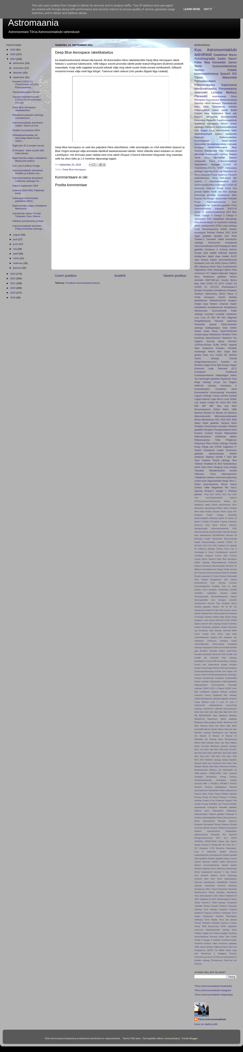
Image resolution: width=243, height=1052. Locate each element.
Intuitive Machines (229, 627)
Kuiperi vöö (232, 671)
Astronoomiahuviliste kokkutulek (210, 185)
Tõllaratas (199, 474)
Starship (198, 103)
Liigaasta (224, 698)
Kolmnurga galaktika (204, 195)
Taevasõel (232, 889)
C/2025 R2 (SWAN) (226, 355)
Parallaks (198, 426)
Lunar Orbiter (230, 399)
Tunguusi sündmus (212, 913)
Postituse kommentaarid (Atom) (83, 283)
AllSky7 (219, 508)
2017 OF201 (215, 494)
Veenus (199, 69)
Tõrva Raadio (210, 920)
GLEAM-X (198, 593)
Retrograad (208, 824)
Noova (224, 263)
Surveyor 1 (219, 872)
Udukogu (198, 242)
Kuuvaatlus (231, 392)
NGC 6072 (202, 753)
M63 (216, 712)
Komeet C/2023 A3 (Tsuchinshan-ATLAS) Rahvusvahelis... (25, 84)
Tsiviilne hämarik (211, 906)
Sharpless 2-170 (206, 848)
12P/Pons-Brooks (202, 345)
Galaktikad (220, 54)
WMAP (222, 950)
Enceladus (208, 290)
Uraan (215, 110)
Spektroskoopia (216, 453)
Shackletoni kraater (213, 450)
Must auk (231, 113)
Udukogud (218, 270)
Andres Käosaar (212, 511)
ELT (196, 573)
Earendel (202, 573)
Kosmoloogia (206, 668)
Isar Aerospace (201, 630)
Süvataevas (199, 889)
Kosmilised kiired (226, 389)
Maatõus (233, 715)
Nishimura (224, 766)
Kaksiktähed (200, 307)
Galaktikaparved (203, 134)
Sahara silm (223, 841)
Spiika (222, 862)
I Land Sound (208, 620)
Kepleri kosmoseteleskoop (223, 260)
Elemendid (232, 576)
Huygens (232, 300)
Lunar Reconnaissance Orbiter (210, 229)
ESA (209, 219)
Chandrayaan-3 (229, 287)
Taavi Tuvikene (202, 460)
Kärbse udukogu (201, 681)
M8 (195, 715)
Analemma (207, 348)
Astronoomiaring (201, 532)
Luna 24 (223, 702)
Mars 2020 (201, 106)
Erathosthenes (200, 583)
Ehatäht (233, 573)
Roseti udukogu (220, 443)
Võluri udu (232, 947)
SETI (218, 838)
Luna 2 (214, 702)
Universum (199, 273)
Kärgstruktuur (216, 681)
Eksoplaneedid (229, 116)
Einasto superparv (202, 576)
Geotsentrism (200, 603)
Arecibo (225, 280)
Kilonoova (216, 654)
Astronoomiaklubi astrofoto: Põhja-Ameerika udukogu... (28, 227)
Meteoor (216, 103)
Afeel (196, 348)
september (19, 77)
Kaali (228, 634)
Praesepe (220, 800)
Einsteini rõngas (202, 365)
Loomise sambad (228, 395)
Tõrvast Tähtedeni (202, 923)
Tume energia (230, 467)
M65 (221, 712)
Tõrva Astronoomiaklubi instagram (212, 990)
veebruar (18, 263)
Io (215, 222)
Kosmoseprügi (217, 392)
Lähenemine (199, 705)
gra (206, 957)
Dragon (220, 569)
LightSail (216, 698)
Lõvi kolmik (200, 402)
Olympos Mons (229, 423)
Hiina (207, 103)
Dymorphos (200, 219)
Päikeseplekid (201, 110)
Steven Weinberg (218, 868)
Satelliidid (199, 123)
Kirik (223, 654)
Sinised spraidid (230, 855)
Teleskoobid (210, 150)
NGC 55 (228, 749)
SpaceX (225, 73)
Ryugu (197, 447)
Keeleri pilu (217, 647)
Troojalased (232, 902)
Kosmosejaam (230, 668)
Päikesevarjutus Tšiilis (207, 440)
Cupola (197, 559)
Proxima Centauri (203, 433)
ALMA (216, 345)
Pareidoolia (213, 790)
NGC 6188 (212, 753)
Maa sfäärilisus (220, 715)
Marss (233, 54)
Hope (217, 256)
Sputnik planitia (229, 865)
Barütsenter (217, 539)
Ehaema (225, 573)
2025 (13, 54)
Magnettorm (212, 719)
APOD (224, 345)
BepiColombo (229, 140)
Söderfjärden (222, 882)
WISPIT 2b (212, 950)
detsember (19, 63)
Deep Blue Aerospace (74, 169)
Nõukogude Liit (230, 770)
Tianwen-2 (205, 902)
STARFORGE (211, 841)
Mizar (220, 739)
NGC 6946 (232, 753)
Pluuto (214, 175)
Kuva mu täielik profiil (205, 1024)
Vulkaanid (219, 208)
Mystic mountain (201, 746)
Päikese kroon (201, 811)
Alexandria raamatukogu (205, 508)
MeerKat (198, 413)
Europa (197, 253)
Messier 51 (231, 736)
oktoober (18, 72)
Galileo (206, 191)
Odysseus (204, 266)
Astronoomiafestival (226, 127)
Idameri (204, 624)
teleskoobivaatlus (205, 88)
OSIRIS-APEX (215, 773)
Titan (221, 150)
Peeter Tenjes (214, 794)
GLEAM (233, 590)
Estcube (222, 583)
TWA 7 (208, 889)
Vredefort (217, 940)
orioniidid (198, 280)
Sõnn (213, 879)
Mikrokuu (232, 413)
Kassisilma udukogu (227, 222)
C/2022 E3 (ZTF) (215, 283)
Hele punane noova (228, 610)
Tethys (234, 899)
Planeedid (200, 96)
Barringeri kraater (202, 539)
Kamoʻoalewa (218, 644)
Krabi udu (217, 171)
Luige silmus (217, 399)
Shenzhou (220, 848)
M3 (218, 317)
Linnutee (216, 92)
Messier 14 (218, 736)
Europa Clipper (229, 365)
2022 (13, 278)
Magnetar (232, 317)
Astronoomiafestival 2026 (224, 528)
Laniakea (233, 692)
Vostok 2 (198, 940)
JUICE (233, 256)
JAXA (197, 157)
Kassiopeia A (228, 385)
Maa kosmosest (214, 113)
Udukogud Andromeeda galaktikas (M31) (25, 199)
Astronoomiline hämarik (219, 532)
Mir (206, 739)
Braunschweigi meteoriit (213, 542)
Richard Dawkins (221, 824)
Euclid (220, 188)
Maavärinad (199, 719)
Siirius (213, 266)
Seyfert (197, 450)
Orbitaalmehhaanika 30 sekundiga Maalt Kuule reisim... (26, 138)
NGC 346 (209, 749)
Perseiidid (199, 120)
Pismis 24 (207, 797)
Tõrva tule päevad (228, 920)
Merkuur (231, 92)
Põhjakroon (231, 440)
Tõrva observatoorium (223, 474)
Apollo (224, 110)
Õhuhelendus (217, 960)
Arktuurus (198, 525)
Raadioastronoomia (216, 202)
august (17, 234)
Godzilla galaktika (202, 607)
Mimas (197, 419)
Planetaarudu (229, 103)
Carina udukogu (206, 358)
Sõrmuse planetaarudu (204, 882)
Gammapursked (201, 596)
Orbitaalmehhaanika (203, 780)
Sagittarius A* (230, 447)
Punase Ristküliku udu (212, 804)
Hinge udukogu (202, 382)
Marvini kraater (210, 729)
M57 (204, 406)
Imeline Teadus (228, 154)
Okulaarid (198, 777)
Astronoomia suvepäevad (222, 242)
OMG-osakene (200, 773)
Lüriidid (210, 402)
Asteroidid (200, 92)
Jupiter (221, 58)
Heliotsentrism (207, 613)
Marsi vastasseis (202, 175)
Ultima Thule (230, 270)
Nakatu (225, 760)
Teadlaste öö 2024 (208, 899)
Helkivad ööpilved (227, 253)
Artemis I (200, 181)
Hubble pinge (218, 617)
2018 (13, 297)
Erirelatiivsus (220, 290)
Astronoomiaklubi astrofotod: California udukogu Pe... (27, 179)
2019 (13, 292)
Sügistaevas (200, 270)
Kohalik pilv (200, 658)
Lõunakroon (208, 709)
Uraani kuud (200, 481)
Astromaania (33, 23)
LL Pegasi (219, 688)
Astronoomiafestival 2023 (206, 246)
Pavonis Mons (200, 794)
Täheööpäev (231, 916)
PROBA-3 (224, 783)
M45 (196, 406)
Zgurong (198, 491)
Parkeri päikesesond (228, 790)
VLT (208, 273)
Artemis (232, 106)
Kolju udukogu (229, 658)
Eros (213, 583)
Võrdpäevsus (200, 950)
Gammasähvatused (219, 596)
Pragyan (228, 800)
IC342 (227, 620)
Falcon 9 (232, 294)
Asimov (223, 525)
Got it (208, 9)
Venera (233, 276)
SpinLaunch (231, 862)
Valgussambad (214, 481)
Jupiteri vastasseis (226, 134)
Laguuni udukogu (203, 395)
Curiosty (224, 249)
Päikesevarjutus (204, 84)
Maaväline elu (230, 171)
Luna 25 (205, 317)
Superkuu (222, 175)
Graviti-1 (216, 607)
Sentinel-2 (205, 845)
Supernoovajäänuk (226, 120)
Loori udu (209, 263)
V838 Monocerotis (210, 926)
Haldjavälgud (222, 375)
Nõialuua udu (215, 770)
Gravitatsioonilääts (217, 144)
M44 (211, 712)
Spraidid (218, 236)
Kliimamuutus (201, 310)
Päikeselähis (217, 811)
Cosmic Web (221, 556)
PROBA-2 (214, 783)
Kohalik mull (231, 654)
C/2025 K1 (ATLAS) (206, 287)
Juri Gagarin (230, 382)
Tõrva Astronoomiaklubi (223, 161)
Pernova (198, 797)
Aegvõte (233, 345)
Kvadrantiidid (231, 678)
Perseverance (228, 88)
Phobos (220, 232)
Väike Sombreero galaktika (224, 943)
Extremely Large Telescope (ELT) (215, 368)
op (222, 957)
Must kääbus (231, 743)
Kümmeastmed (217, 685)
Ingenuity (207, 171)
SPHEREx (198, 841)
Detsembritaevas (219, 562)
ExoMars (216, 586)
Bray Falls (199, 283)
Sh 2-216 (226, 845)
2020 (13, 288)
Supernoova (229, 84)
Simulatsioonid (216, 855)
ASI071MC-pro (212, 280)
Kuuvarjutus (212, 99)
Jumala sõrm (208, 634)
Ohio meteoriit (230, 773)
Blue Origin (223, 351)
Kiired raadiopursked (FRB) (207, 226)
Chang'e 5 (219, 215)
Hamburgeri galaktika (209, 379)
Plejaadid (211, 120)
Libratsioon (231, 314)
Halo (217, 610)
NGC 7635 (232, 756)
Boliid (234, 110)
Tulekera (223, 906)
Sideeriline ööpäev (216, 852)
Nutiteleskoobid (201, 770)
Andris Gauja (226, 511)
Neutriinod (216, 763)
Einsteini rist (229, 362)
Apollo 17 (198, 522)
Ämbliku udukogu (202, 960)
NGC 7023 (199, 756)
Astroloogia (199, 351)
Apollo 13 (223, 518)
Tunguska (223, 909)
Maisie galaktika (228, 719)
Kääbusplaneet (200, 685)
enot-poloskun (172, 1038)
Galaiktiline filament (217, 593)
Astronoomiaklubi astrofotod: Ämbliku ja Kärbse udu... (27, 172)
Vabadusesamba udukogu (218, 930)
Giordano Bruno (229, 603)
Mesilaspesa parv (220, 733)
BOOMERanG (219, 535)
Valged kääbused (219, 273)
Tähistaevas (218, 106)
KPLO (220, 634)
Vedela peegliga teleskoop (225, 933)
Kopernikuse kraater (217, 664)
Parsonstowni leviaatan (215, 426)
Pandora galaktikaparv (216, 787)
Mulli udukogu (207, 743)
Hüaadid (198, 620)
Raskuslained (209, 821)
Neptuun (199, 137)
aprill (16, 253)
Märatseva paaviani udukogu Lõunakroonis (28, 116)
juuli (15, 239)
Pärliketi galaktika (216, 814)
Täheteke (225, 334)
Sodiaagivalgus (212, 328)
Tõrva (214, 178)
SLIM (234, 232)
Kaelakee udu (230, 637)
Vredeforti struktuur (202, 943)
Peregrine (208, 430)
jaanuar (17, 267)
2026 (13, 49)
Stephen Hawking (202, 868)
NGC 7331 (221, 756)
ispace (221, 341)
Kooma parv (200, 664)
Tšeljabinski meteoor (204, 477)
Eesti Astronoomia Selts (223, 130)
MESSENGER (205, 715)
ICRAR (234, 620)
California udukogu (206, 549)
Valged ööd (207, 933)
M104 (223, 402)
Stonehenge (231, 868)
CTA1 (214, 545)
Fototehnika (223, 590)
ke (209, 957)
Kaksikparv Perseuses (205, 641)
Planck (216, 797)
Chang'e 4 (207, 215)
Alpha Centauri (230, 508)
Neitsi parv (207, 763)
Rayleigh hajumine (227, 821)
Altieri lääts (199, 511)
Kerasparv (213, 123)
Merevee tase (231, 729)
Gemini (221, 297)
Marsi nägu (225, 726)
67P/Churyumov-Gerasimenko (207, 501)
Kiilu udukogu (230, 191)
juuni (16, 244)
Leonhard (209, 314)
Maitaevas (198, 722)
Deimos (233, 249)
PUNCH (233, 783)
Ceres (211, 552)
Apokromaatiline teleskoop (206, 518)
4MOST (233, 498)
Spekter (215, 862)
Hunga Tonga (231, 617)
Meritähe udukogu (202, 733)
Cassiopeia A (200, 552)
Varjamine (227, 338)
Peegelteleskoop (202, 321)
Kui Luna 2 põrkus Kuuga (26, 165)
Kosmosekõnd (201, 392)
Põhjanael (230, 814)
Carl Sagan (201, 130)
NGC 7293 (210, 756)
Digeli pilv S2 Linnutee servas (28, 145)
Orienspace (221, 780)
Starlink (233, 453)
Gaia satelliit (209, 253)
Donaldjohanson (209, 569)
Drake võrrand (230, 569)
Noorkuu (233, 766)
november (18, 68)
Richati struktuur (210, 828)
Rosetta (233, 443)
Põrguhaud (199, 443)
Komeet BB (211, 661)
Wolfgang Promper (227, 953)
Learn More (192, 9)
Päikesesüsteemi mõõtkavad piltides (215, 436)
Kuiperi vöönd (200, 675)
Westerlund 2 (208, 953)
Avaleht (120, 275)
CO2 (209, 545)
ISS (234, 73)
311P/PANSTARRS (214, 498)
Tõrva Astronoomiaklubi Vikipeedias (213, 994)
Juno (207, 157)
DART (221, 168)
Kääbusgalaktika (229, 681)
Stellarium (199, 457)
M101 (217, 263)
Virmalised (211, 116)
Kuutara (197, 678)
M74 (230, 712)
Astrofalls (232, 348)
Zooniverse (199, 957)
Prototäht (232, 198)
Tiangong (217, 467)
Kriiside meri (220, 671)
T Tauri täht (230, 457)
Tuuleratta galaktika (220, 205)
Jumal (197, 634)
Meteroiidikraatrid (217, 147)
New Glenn (227, 763)
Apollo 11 (199, 212)
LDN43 (206, 688)
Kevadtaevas (230, 307)
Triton (210, 270)
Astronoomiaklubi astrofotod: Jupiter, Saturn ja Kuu (27, 124)
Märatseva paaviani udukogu (223, 746)
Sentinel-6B (216, 845)
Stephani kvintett (214, 457)
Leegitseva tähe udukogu (224, 695)
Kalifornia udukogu (205, 385)
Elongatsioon (215, 579)
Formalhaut (199, 372)
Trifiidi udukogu (218, 902)
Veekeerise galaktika (214, 276)
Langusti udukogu (219, 692)
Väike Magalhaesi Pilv (216, 487)
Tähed (198, 77)
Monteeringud (231, 739)
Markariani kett (230, 722)
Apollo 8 (225, 522)
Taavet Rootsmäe (219, 889)
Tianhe (197, 902)
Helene (197, 613)
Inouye (217, 382)
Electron (223, 576)
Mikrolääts (198, 739)
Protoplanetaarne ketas (225, 430)
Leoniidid (219, 314)
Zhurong (210, 341)
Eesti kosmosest (214, 573)
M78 (235, 712)
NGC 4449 (219, 749)
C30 (204, 545)
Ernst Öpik (216, 365)
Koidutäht (214, 658)
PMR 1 (206, 783)
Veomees (214, 937)
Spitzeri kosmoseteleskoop (206, 865)
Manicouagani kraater (213, 722)
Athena (211, 351)
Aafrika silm (230, 501)
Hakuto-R (210, 610)
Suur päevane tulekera (205, 875)
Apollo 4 (217, 522)
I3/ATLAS (220, 620)
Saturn (232, 58)
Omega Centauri (228, 777)
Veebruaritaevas (201, 937)
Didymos (210, 188)
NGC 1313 (199, 749)
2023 (13, 273)
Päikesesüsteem (205, 81)
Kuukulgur (232, 675)
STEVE (218, 447)
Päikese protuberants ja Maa (27, 221)
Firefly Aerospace (204, 297)
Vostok (234, 937)
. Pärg (206, 494)
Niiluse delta (207, 766)
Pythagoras (212, 807)
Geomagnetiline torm (204, 600)
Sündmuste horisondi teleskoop (221, 886)
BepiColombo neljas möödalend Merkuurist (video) (29, 159)
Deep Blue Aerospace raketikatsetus (24, 109)
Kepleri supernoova (228, 651)
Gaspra (233, 596)
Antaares (220, 348)
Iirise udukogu (215, 624)
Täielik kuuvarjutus (227, 239)
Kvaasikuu (219, 678)
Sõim (206, 879)
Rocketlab (215, 834)
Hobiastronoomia (217, 300)
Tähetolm (219, 916)
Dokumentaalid (218, 566)
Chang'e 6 (231, 215)
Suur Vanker (231, 872)
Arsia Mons (211, 525)
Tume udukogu (210, 909)
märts (16, 258)
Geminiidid (200, 144)
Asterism (233, 525)
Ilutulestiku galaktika (211, 627)
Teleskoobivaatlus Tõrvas (26, 92)
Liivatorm (233, 698)
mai (15, 249)
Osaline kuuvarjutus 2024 (26, 130)
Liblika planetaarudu (203, 698)
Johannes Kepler (228, 304)
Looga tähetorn (201, 702)
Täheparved (208, 916)
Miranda (213, 739)
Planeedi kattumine (226, 321)
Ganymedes (212, 154)
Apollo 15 (232, 518)
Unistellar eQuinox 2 (221, 923)
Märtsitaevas (208, 419)
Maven (221, 729)
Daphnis (212, 559)
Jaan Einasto (201, 260)
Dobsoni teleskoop (202, 566)
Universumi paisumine (226, 477)
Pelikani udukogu (229, 794)
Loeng (216, 395)
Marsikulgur (209, 198)
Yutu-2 (233, 487)
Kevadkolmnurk (215, 307)
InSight (197, 304)
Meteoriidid (229, 77)
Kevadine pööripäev (203, 654)
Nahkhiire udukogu (213, 760)
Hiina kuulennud (221, 613)
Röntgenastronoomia (203, 838)
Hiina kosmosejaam (204, 222)
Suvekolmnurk (230, 266)
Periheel (211, 232)
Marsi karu (214, 726)
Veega (225, 481)
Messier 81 (209, 413)
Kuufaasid (199, 263)
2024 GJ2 (226, 494)
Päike (198, 62)
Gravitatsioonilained (204, 375)
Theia (209, 467)
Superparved (207, 872)
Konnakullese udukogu (227, 661)
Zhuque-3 (209, 491)
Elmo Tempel (201, 579)
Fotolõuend (231, 372)
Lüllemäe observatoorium (225, 709)
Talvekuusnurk (200, 892)
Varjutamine (200, 164)
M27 (229, 402)
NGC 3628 (220, 419)
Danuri (204, 559)
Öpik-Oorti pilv (230, 960)
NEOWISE (219, 157)
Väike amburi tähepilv (203, 947)
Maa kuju (223, 406)
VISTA (223, 926)
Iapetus (197, 624)
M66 (225, 712)
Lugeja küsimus (202, 399)
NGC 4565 (231, 419)
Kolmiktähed (199, 661)
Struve (197, 872)
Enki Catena (230, 579)
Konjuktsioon (223, 195)
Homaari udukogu (204, 617)
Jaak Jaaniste (215, 630)
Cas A (234, 549)
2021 (13, 283)
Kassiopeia (207, 647)
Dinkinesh (232, 562)
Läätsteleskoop (215, 705)
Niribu (216, 766)
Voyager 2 (207, 940)
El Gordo (215, 576)
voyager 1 (221, 491)
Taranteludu (232, 892)
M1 (217, 402)
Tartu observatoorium (203, 896)
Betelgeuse (225, 246)
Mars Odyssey (201, 726)
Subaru (197, 331)
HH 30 (224, 607)
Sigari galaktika (202, 236)
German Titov (214, 603)
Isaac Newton (210, 304)
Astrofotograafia (204, 58)
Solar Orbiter (229, 328)
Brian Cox (208, 355)
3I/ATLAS (232, 208)
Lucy (196, 317)
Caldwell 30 (223, 545)
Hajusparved (199, 610)
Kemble (226, 647)
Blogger (193, 1038)
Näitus (197, 423)
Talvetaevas (214, 334)
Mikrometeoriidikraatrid (226, 416)
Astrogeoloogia (200, 528)
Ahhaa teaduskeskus (221, 505)
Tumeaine (211, 239)
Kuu (197, 50)
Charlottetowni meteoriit (226, 552)
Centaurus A (211, 249)
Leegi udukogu (229, 226)
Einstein (198, 290)
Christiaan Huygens (203, 556)
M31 (224, 317)
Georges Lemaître (227, 600)
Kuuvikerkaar (208, 678)
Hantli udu (216, 191)
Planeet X (224, 797)
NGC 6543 (222, 753)
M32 (207, 712)
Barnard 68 (231, 535)
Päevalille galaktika (228, 807)
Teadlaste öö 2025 (213, 464)
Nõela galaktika (210, 423)
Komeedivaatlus (202, 389)
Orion (234, 96)
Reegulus (198, 824)
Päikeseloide (230, 433)
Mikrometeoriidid (202, 416)
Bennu (233, 280)
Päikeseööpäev (201, 814)
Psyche (218, 433)
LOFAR (228, 688)
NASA (224, 123)
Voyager (215, 164)
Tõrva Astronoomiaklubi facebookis (213, 986)
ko (212, 957)
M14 (202, 712)
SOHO (234, 838)
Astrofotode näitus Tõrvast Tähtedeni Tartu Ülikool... (27, 215)
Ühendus (232, 341)
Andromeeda (219, 96)
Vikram (224, 484)
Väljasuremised (220, 947)
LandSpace (205, 692)
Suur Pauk (230, 236)
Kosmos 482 (218, 668)
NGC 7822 (199, 760)
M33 (234, 402)
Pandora (198, 787)
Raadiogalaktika (209, 818)
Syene (222, 875)
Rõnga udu (207, 447)
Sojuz (219, 266)
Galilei (234, 593)
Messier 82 (221, 413)
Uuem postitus (66, 275)
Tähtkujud (198, 920)
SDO (227, 232)
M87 (212, 406)
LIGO (212, 688)
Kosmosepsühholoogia (204, 671)
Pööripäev (199, 99)
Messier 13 (205, 736)
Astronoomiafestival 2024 (218, 212)
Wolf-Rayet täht (228, 178)
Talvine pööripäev (217, 892)
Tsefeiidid (198, 906)
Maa (207, 62)
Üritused (198, 964)
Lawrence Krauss (202, 695)
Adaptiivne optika (202, 505)
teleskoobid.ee (230, 957)
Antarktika (232, 515)
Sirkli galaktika (200, 858)
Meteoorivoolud (228, 99)
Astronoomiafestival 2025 (223, 181)
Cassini (198, 113)
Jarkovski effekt (230, 630)
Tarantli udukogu (221, 460)
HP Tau (233, 607)
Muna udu (219, 743)
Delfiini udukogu (202, 562)
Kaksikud (224, 641)
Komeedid (219, 62)
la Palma (217, 957)
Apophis (233, 522)
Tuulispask (226, 913)
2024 (13, 59)
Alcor (234, 505)
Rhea (208, 443)
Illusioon (225, 624)
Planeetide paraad (205, 324)
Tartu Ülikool (219, 896)
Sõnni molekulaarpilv (227, 879)
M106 (196, 712)
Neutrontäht (221, 198)
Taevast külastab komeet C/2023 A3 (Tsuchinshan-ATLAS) (27, 99)
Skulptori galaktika (215, 858)
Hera (234, 379)
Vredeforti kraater (229, 940)
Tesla (203, 467)
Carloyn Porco (222, 549)
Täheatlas (199, 470)
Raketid (198, 116)
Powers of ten (209, 800)
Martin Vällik (230, 409)
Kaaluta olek (216, 637)
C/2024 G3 (231, 283)
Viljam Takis (224, 937)
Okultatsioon (211, 777)
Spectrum (206, 862)
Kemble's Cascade (208, 651)
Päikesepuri (232, 811)
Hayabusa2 (225, 379)
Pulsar (197, 202)
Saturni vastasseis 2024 (25, 185)
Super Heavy (211, 331)
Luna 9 (233, 702)
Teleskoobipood (223, 899)
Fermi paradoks (209, 590)
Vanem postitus (174, 275)
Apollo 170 (208, 522)
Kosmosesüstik (219, 310)
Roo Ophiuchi (229, 834)
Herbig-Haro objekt (204, 256)
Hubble (225, 256)
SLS (225, 838)
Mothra (197, 743)
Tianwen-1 (199, 239)
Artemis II (209, 127)
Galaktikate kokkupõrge (225, 219)
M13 (213, 317)
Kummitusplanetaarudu (217, 675)
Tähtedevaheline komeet (223, 470)
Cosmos (233, 556)
